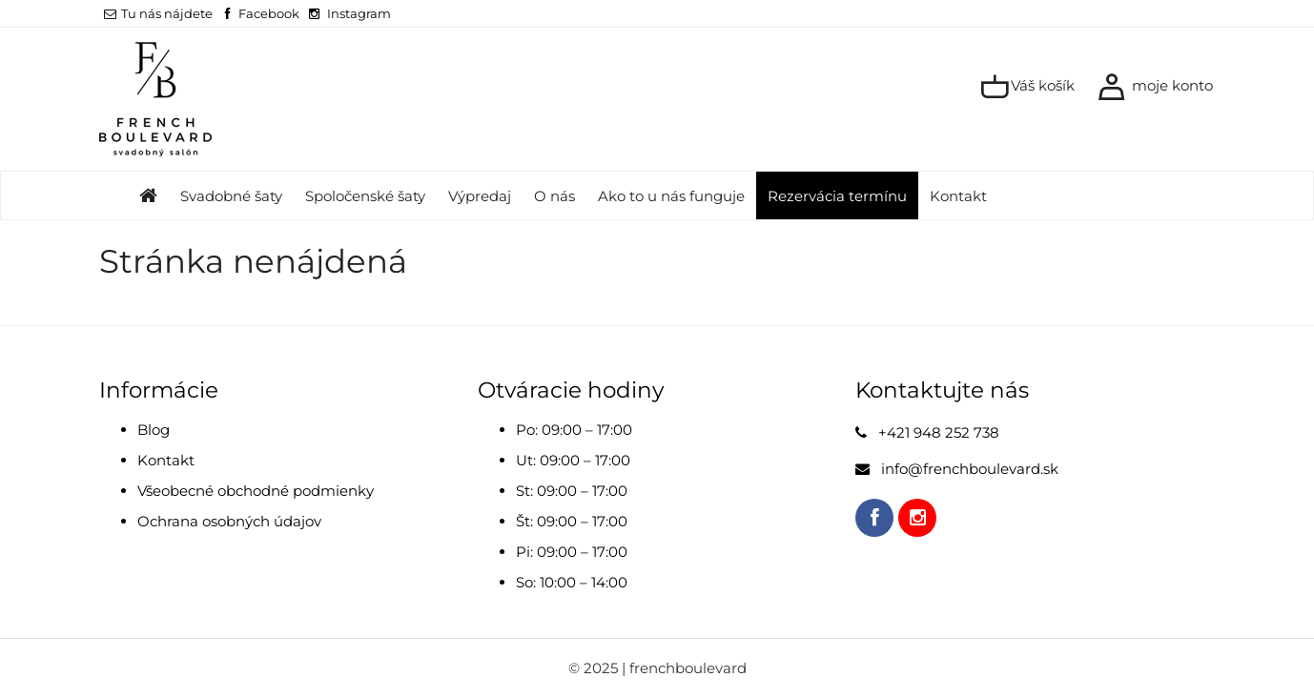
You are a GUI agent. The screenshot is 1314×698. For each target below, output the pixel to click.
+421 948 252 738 (938, 432)
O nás (554, 196)
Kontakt (958, 196)
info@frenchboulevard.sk (969, 469)
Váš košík (1027, 86)
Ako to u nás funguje (671, 196)
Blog (153, 430)
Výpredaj (479, 196)
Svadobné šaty (231, 196)
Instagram (359, 13)
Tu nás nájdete (158, 13)
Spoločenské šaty (365, 196)
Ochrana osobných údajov (229, 521)
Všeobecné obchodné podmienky (255, 491)
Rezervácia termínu (837, 196)
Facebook (268, 13)
